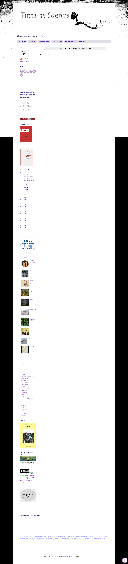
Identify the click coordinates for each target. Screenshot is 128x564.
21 (23, 204)
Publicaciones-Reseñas (44, 41)
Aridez (31, 270)
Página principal (22, 41)
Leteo (31, 299)
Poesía (23, 362)
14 (23, 220)
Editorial (24, 411)
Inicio (75, 52)
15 (23, 218)
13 (23, 223)
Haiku (23, 368)
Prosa (23, 374)
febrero (25, 189)
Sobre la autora (32, 41)
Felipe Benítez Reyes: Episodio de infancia (29, 181)
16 (23, 216)
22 (23, 202)
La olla (31, 329)
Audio (23, 407)
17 (23, 213)
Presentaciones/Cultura (70, 41)
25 (23, 194)
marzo (25, 187)
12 (23, 225)
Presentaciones (26, 388)
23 (23, 199)
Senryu (23, 394)
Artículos (24, 386)
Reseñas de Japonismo (28, 402)
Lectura (24, 366)
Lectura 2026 (82, 41)
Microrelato (24, 392)
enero (25, 192)
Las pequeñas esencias (28, 376)
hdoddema (65, 556)
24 (23, 197)
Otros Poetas (25, 364)
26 (23, 172)
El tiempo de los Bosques (32, 320)
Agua (23, 396)
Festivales (24, 413)
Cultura (23, 372)
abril (24, 185)
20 (23, 206)
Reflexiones (25, 378)
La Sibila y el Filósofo (32, 261)
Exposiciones (25, 382)
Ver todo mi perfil (24, 61)
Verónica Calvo (26, 59)
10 (23, 230)
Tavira (30, 338)
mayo (25, 174)
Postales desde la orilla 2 (32, 282)
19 (23, 209)
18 (23, 211)
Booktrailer (24, 409)
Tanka (23, 370)
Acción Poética (25, 380)
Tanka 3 (32, 347)
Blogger (82, 556)
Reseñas (24, 415)
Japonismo (24, 390)
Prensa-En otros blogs (57, 41)
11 (23, 227)
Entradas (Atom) (52, 55)
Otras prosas (25, 384)
